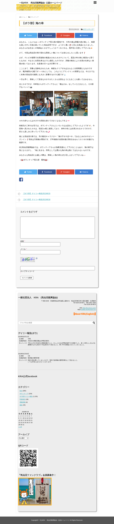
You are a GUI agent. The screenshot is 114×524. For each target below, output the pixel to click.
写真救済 (22, 399)
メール (23, 249)
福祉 (21, 405)
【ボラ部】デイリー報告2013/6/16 (34, 200)
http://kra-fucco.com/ (89, 308)
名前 (22, 241)
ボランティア (88, 29)
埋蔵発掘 (22, 402)
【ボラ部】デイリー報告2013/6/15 (34, 194)
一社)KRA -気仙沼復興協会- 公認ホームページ (40, 3)
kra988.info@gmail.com (88, 309)
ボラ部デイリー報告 (26, 396)
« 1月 (20, 427)
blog (21, 391)
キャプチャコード (27, 271)
